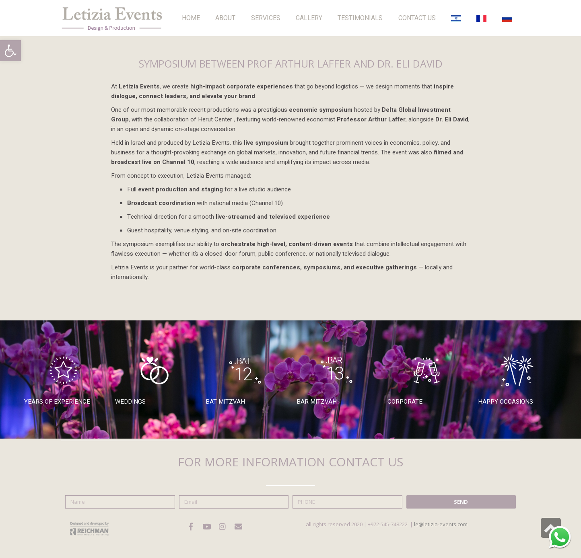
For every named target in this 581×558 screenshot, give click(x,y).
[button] (10, 50)
